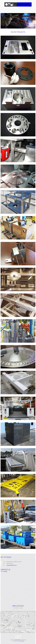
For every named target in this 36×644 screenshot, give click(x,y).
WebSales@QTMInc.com (12, 565)
